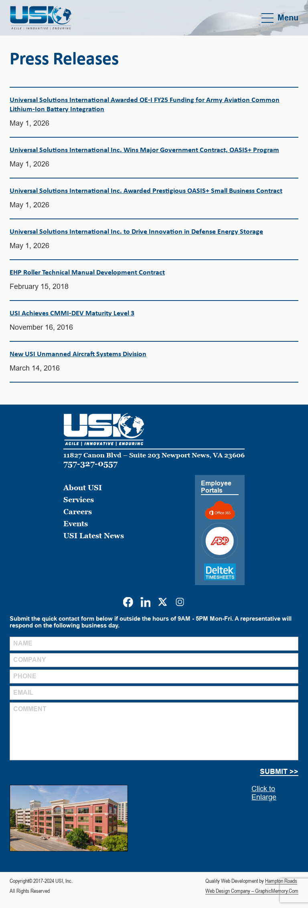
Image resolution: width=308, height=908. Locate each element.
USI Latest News (93, 535)
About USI (82, 487)
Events (75, 523)
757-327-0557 (90, 463)
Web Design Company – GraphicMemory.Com (251, 891)
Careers (77, 511)
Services (78, 499)
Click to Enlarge (263, 793)
